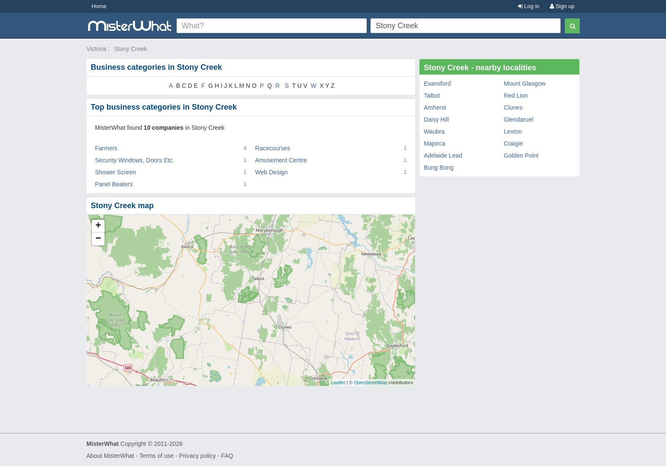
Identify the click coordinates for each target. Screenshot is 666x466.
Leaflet (338, 382)
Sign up (562, 6)
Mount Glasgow (524, 83)
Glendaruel (518, 119)
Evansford (437, 83)
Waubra (434, 131)
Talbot (432, 95)
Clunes (513, 107)
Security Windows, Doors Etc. (134, 160)
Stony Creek (130, 48)
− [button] (98, 239)
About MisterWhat (110, 455)
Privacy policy (197, 455)
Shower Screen (115, 172)
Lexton (513, 131)
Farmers (106, 148)
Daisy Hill (436, 119)
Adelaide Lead (443, 155)
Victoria (96, 48)
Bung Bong (438, 167)
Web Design (271, 172)
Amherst (435, 107)
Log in (528, 6)
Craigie (513, 143)
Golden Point (521, 155)
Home (99, 6)
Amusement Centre (281, 160)
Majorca (434, 143)
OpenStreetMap (370, 382)
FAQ (227, 455)
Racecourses (272, 148)
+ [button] (98, 226)
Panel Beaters (114, 184)
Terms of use (156, 455)
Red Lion (516, 95)
